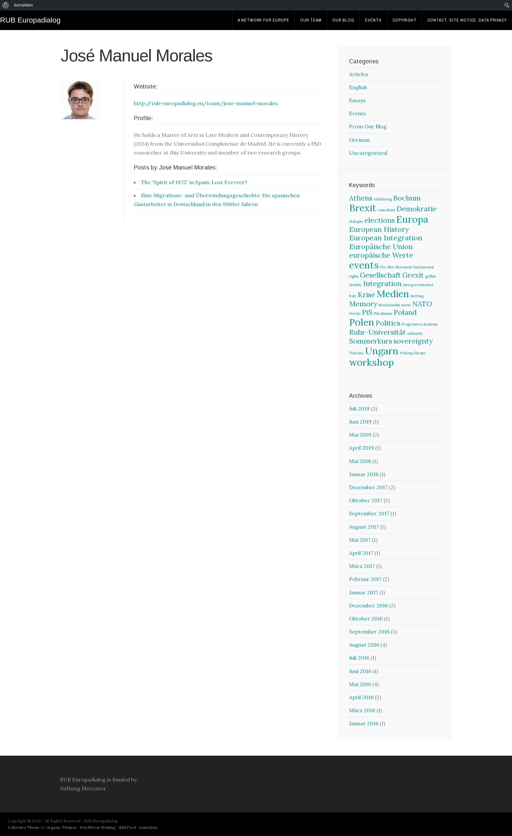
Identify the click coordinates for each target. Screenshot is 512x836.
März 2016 (362, 710)
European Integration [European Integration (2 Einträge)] (385, 237)
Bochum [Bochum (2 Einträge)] (407, 197)
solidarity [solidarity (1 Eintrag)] (415, 333)
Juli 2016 (359, 657)
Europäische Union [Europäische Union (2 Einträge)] (381, 246)
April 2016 (361, 697)
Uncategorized (368, 153)
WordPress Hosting (98, 827)
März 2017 (362, 566)
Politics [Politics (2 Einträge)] (388, 323)
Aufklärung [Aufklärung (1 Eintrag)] (383, 199)
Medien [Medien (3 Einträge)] (392, 293)
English (358, 87)
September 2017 (369, 513)
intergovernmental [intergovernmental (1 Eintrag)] (418, 284)
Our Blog (343, 20)
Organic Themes (61, 827)
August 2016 (364, 644)
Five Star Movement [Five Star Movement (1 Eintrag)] (396, 267)
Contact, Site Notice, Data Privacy (467, 20)
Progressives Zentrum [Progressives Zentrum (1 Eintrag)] (420, 324)
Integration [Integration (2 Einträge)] (382, 283)
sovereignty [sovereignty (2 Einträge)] (413, 341)
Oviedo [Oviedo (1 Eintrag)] (354, 313)
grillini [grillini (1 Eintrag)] (430, 276)
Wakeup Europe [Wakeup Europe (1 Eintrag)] (412, 353)
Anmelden (148, 827)
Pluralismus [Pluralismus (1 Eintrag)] (383, 313)
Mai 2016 (360, 684)
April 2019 (361, 447)
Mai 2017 (360, 540)
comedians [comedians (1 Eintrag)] (386, 210)
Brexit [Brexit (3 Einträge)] (362, 207)
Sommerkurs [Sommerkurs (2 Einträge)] (370, 341)
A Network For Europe (263, 20)
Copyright (404, 20)
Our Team (311, 20)
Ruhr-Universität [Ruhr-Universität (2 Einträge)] (377, 332)
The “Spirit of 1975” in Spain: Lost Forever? (194, 182)
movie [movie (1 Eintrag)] (406, 305)
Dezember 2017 (368, 487)
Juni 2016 (360, 671)
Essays (357, 100)
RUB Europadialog (30, 20)
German (359, 140)
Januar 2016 (363, 723)
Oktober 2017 (365, 500)
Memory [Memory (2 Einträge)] (363, 303)
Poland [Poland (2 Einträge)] (405, 312)
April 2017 (361, 553)
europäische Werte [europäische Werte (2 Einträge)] (381, 255)
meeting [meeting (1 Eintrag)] (417, 296)
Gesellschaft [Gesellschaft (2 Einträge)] (380, 275)
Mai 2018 (360, 461)
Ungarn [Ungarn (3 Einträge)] (381, 351)
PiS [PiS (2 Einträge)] (367, 312)
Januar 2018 (363, 474)
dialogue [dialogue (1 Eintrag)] (356, 221)
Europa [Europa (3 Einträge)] (412, 219)
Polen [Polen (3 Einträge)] (361, 322)
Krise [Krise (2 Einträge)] (366, 294)
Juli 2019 (359, 408)
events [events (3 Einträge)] (364, 265)
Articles (358, 74)
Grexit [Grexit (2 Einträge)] (413, 275)
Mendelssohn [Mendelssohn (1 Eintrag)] (389, 305)
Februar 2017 (365, 579)
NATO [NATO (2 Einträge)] (422, 303)
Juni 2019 (360, 421)
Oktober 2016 (366, 618)
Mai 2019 (360, 434)
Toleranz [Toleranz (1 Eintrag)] (356, 353)
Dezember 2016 (368, 605)
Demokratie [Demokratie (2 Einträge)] (416, 208)
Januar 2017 (363, 592)
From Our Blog (368, 126)
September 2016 (369, 631)
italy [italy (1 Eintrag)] (352, 296)
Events (373, 20)
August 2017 (364, 526)
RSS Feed (127, 827)
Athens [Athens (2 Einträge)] (360, 197)
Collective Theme (24, 827)
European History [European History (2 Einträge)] (379, 229)
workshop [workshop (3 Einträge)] (371, 362)
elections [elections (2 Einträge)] (379, 220)
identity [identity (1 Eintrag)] (355, 284)
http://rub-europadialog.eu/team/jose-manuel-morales (206, 103)
